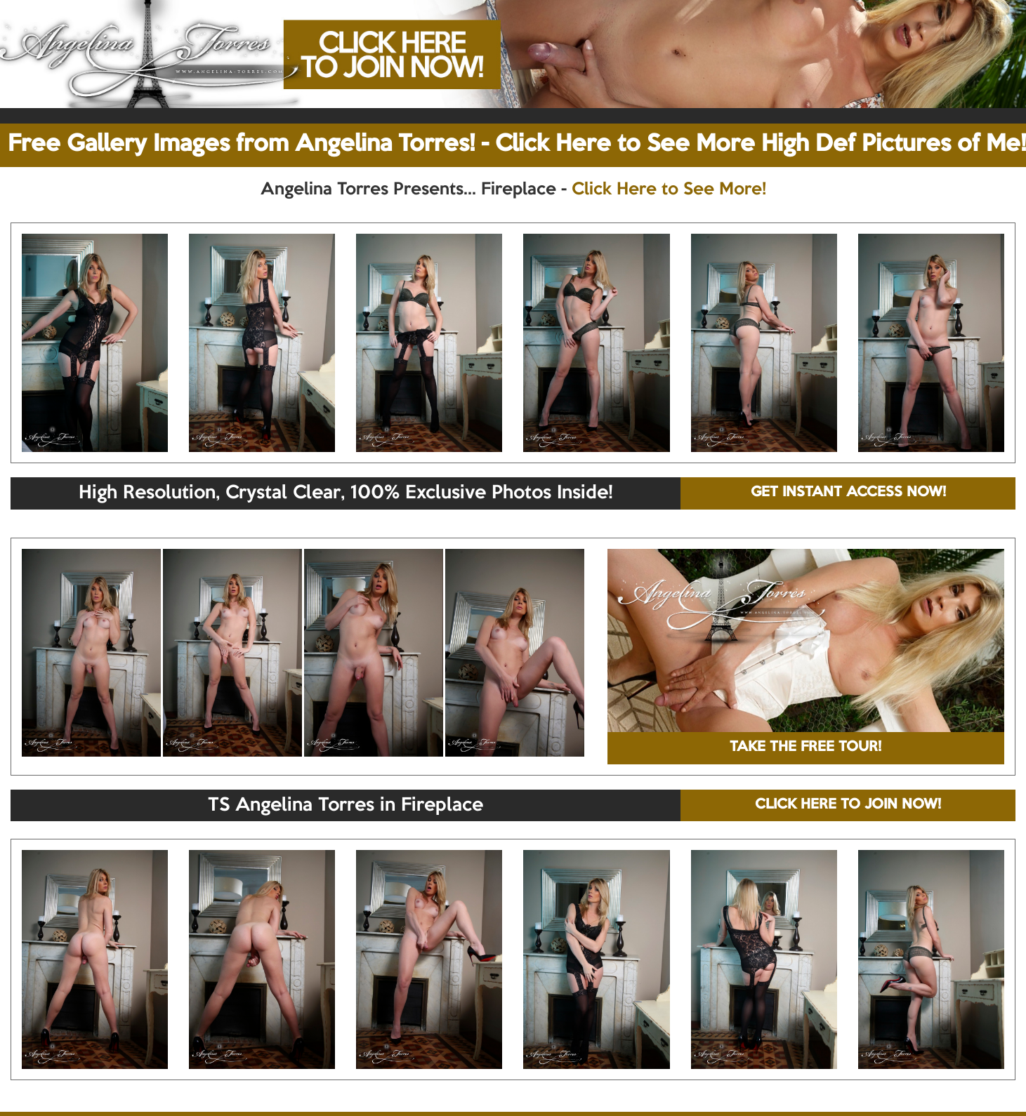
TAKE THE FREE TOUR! (805, 747)
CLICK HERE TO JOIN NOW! (848, 805)
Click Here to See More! (669, 189)
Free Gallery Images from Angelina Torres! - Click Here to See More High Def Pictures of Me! (517, 144)
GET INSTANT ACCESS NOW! (848, 492)
